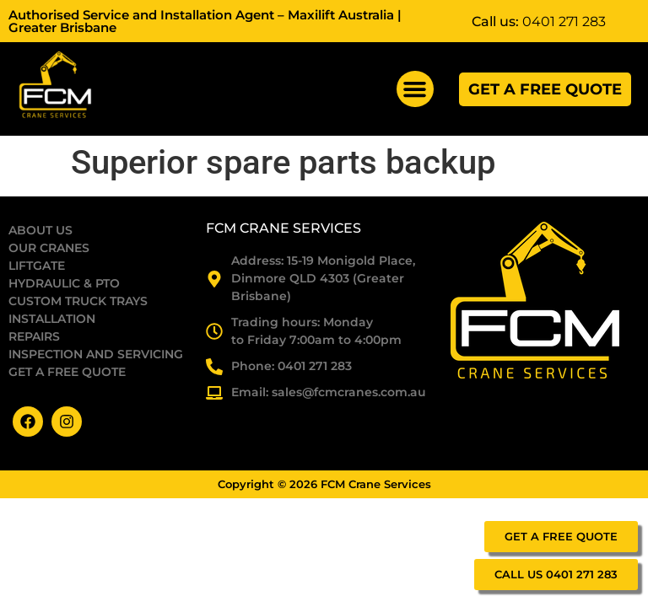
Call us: (539, 21)
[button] (415, 89)
